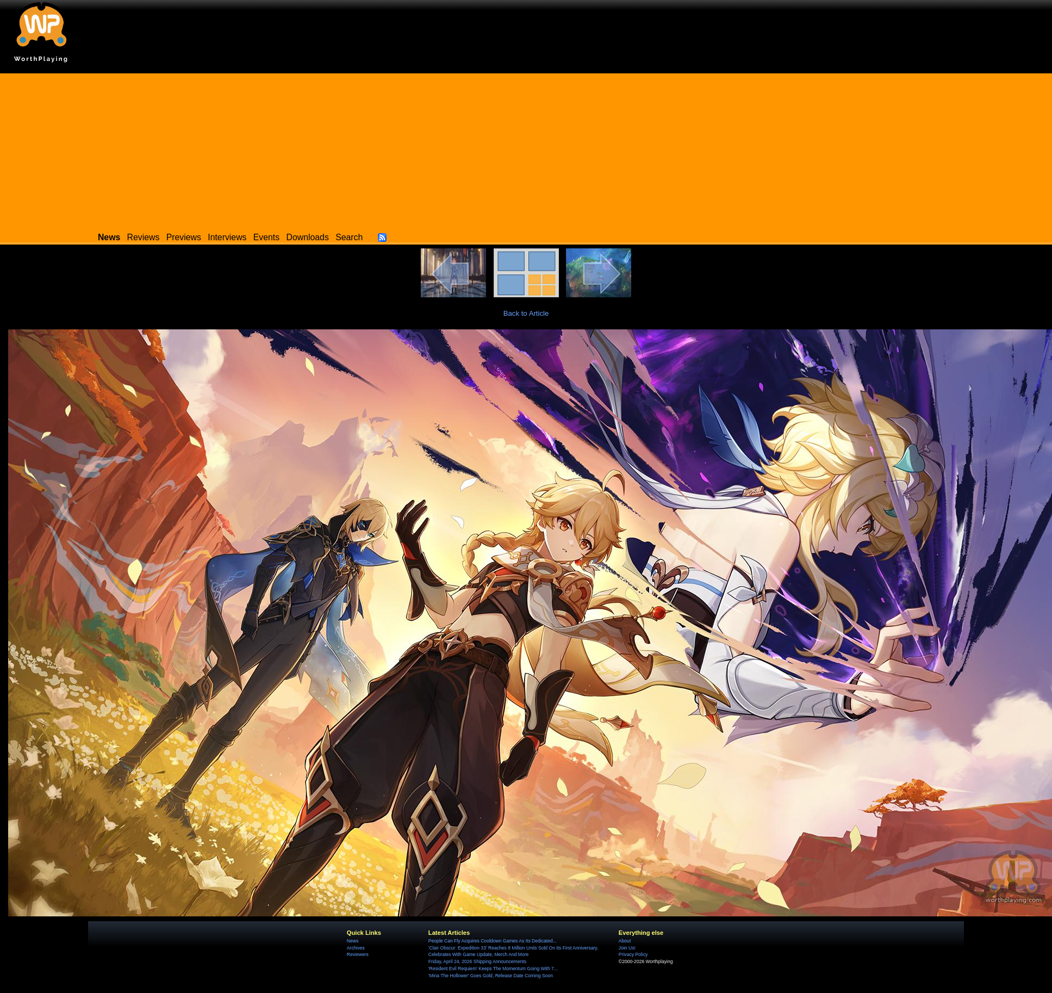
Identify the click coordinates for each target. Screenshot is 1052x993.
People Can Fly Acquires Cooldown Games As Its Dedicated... (492, 941)
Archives (356, 948)
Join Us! (627, 948)
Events (266, 237)
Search (349, 237)
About (625, 941)
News (352, 941)
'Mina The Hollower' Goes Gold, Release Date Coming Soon (490, 975)
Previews (183, 237)
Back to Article (526, 313)
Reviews (143, 237)
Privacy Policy (633, 954)
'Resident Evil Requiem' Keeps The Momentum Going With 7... (493, 968)
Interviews (227, 237)
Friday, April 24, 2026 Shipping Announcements (477, 961)
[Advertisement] (526, 149)
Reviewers (358, 954)
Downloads (308, 237)
